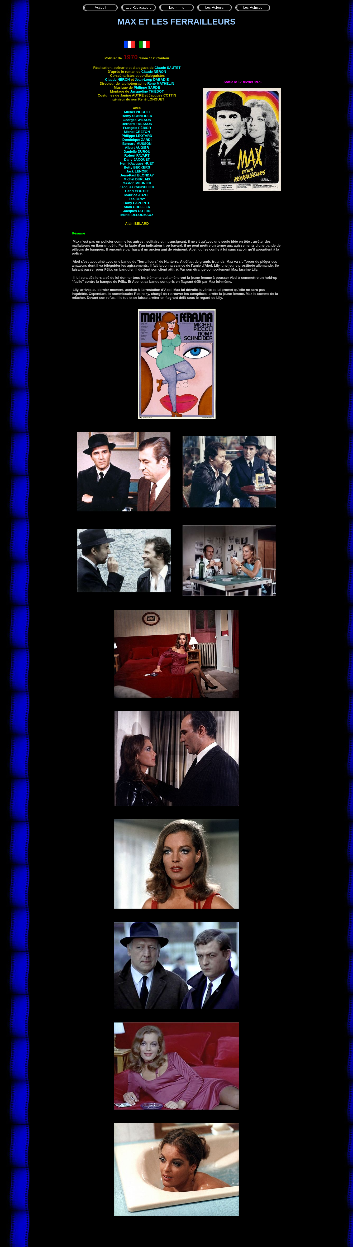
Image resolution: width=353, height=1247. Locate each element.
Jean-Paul (137, 175)
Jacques (137, 211)
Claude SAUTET (167, 68)
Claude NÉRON (153, 72)
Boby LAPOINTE (136, 203)
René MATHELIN (160, 83)
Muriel (137, 215)
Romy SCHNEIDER (137, 116)
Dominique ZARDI (137, 140)
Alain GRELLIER (136, 207)
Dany (137, 159)
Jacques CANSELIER (137, 187)
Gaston (137, 183)
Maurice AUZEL (137, 195)
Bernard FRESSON (137, 124)
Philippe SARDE (147, 87)
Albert (137, 148)
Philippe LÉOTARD (137, 136)
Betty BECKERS (137, 167)
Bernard (137, 144)
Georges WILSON (137, 120)
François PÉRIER (137, 128)
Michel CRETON (137, 132)
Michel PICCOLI (137, 112)
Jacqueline (147, 91)
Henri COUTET (137, 191)
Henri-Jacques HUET (137, 163)
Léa (137, 199)
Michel (136, 179)
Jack (137, 171)
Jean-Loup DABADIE (152, 79)
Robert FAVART (137, 155)
